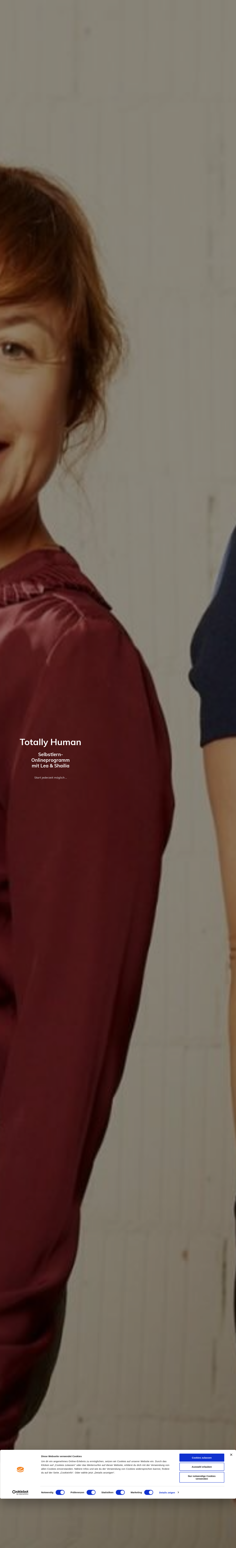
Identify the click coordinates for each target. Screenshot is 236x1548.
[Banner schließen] (231, 1504)
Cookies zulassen (202, 1507)
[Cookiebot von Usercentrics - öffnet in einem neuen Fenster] (20, 1542)
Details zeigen (167, 1541)
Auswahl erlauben (202, 1516)
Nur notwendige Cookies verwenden (202, 1526)
